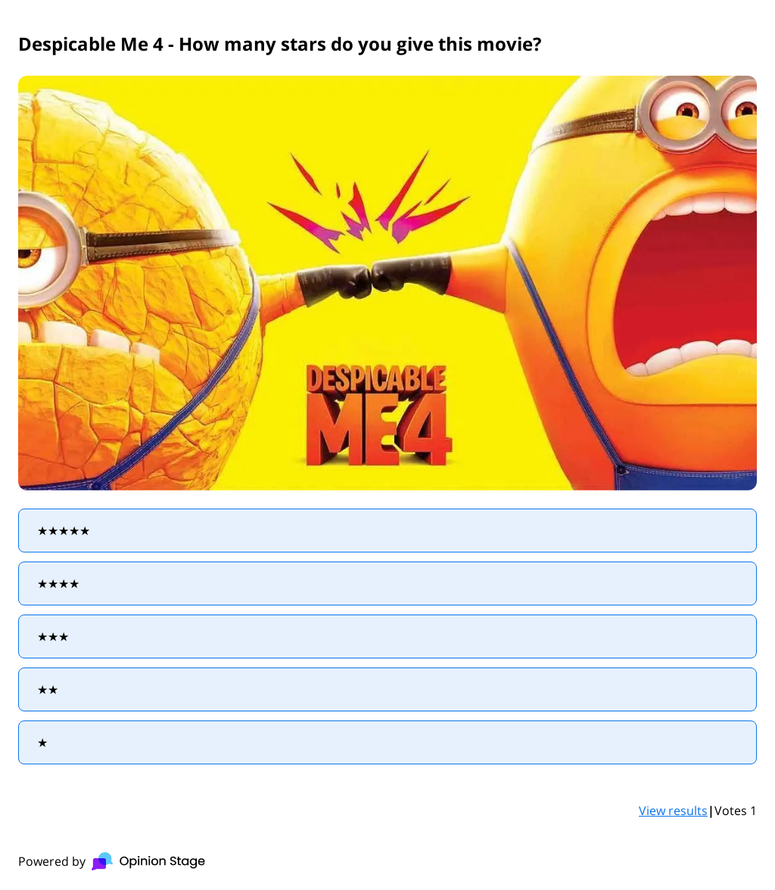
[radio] (387, 530)
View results (673, 810)
